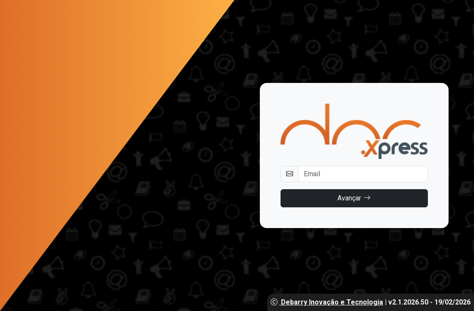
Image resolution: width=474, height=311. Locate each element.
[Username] (363, 174)
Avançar (354, 198)
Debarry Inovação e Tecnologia (327, 302)
